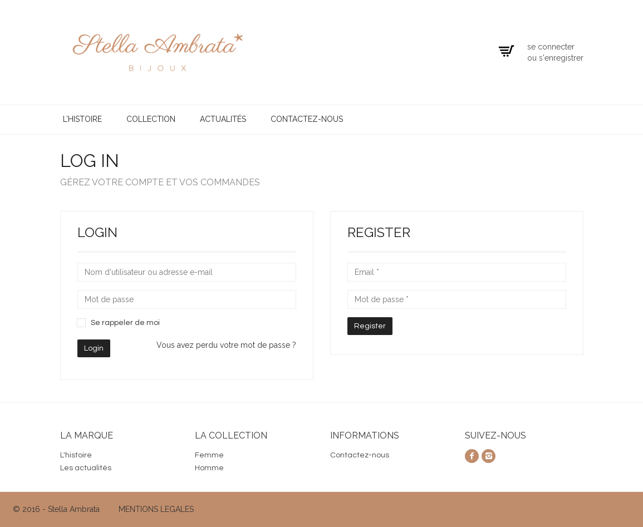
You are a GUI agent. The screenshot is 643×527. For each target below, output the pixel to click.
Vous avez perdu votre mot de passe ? (226, 345)
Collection (150, 119)
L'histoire (76, 455)
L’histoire (82, 119)
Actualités (223, 119)
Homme (209, 468)
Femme (209, 455)
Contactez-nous (307, 119)
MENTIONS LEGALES (156, 509)
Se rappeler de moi (125, 323)
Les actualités (85, 468)
